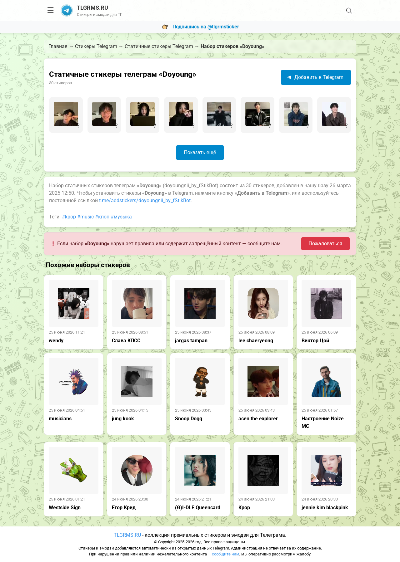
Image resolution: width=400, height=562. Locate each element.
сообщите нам (225, 554)
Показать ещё (200, 152)
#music (85, 217)
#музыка (121, 217)
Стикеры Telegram (96, 46)
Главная (58, 46)
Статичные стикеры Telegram (159, 46)
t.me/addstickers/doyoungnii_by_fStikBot (145, 200)
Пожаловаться (325, 243)
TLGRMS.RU (127, 535)
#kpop (69, 217)
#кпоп (102, 217)
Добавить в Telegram (315, 77)
